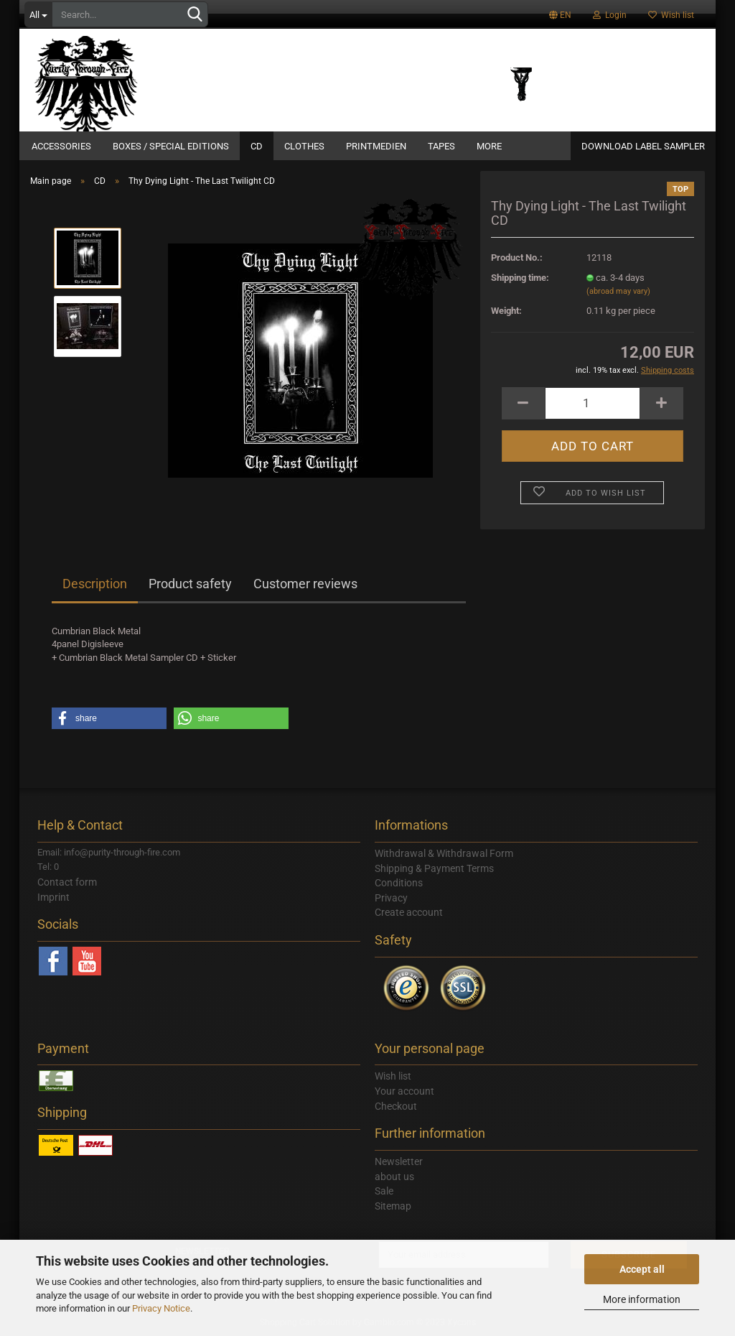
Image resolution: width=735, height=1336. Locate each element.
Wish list (671, 15)
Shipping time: (520, 277)
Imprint (53, 897)
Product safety (190, 583)
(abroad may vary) (618, 291)
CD (257, 146)
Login (610, 15)
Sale (384, 1191)
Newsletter (399, 1161)
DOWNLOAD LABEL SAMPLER (643, 146)
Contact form (67, 882)
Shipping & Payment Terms (434, 868)
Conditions (399, 883)
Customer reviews (305, 583)
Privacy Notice (161, 1308)
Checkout (396, 1106)
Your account (404, 1091)
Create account (409, 912)
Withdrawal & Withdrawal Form (444, 853)
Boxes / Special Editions (171, 146)
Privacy (391, 898)
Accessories (61, 146)
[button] (109, 718)
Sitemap (393, 1206)
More (489, 146)
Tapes (441, 146)
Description (94, 583)
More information (641, 1299)
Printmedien (376, 146)
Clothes (304, 146)
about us (394, 1176)
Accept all (642, 1269)
